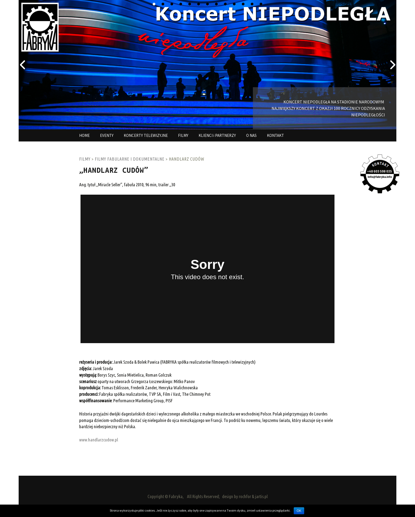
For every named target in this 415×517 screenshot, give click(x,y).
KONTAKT (275, 135)
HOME (84, 135)
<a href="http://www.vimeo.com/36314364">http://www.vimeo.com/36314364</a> (207, 269)
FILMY (183, 135)
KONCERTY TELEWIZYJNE (146, 135)
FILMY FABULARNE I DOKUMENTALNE (130, 159)
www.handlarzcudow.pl (98, 439)
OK (299, 511)
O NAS (251, 135)
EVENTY (106, 135)
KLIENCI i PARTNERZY (217, 135)
